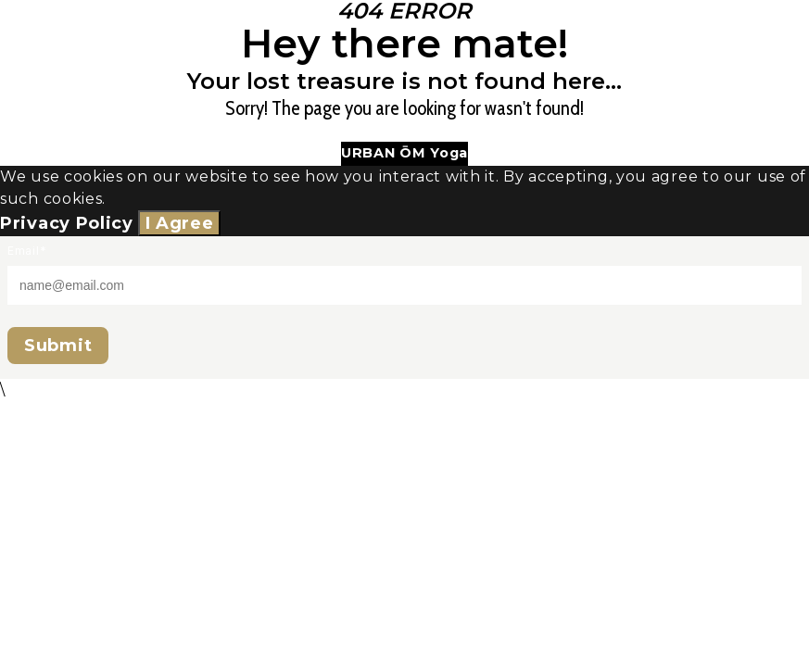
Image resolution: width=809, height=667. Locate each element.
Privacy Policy (66, 223)
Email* (26, 251)
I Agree (179, 223)
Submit (58, 345)
